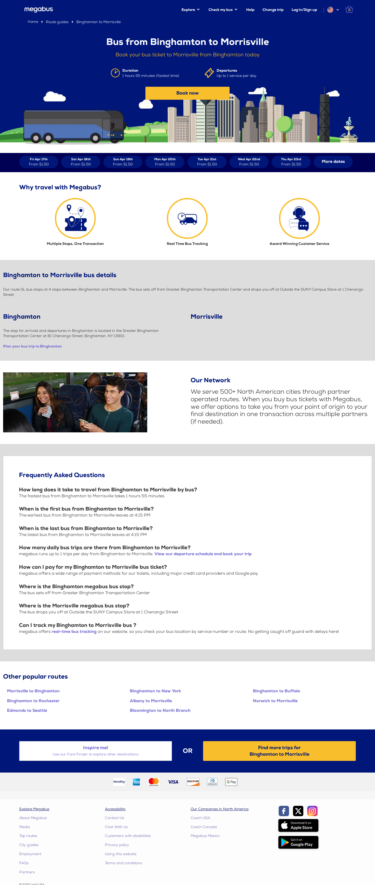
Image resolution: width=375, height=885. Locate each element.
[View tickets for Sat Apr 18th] (80, 162)
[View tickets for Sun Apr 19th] (122, 162)
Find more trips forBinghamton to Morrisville (279, 751)
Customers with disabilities (128, 836)
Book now (187, 93)
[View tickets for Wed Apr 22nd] (249, 162)
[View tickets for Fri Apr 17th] (38, 162)
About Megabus (33, 818)
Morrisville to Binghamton (33, 691)
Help (250, 10)
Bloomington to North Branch (160, 710)
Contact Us (114, 818)
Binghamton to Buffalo (276, 691)
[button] (333, 9)
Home (33, 21)
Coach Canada (204, 827)
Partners (27, 872)
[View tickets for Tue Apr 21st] (207, 162)
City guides (28, 845)
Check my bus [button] (221, 10)
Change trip (273, 10)
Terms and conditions (123, 863)
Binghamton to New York (155, 691)
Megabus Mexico (205, 836)
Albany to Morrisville (151, 701)
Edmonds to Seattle (27, 710)
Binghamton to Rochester (33, 701)
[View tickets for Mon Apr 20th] (164, 162)
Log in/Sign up (304, 10)
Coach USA (200, 818)
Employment (30, 854)
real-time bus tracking (74, 631)
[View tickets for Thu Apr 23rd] (291, 162)
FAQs (24, 863)
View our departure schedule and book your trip (203, 554)
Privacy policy (117, 845)
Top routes (28, 836)
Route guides (57, 22)
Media (24, 827)
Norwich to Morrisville (275, 701)
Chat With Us (116, 827)
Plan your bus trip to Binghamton (32, 346)
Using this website (120, 854)
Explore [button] (188, 10)
